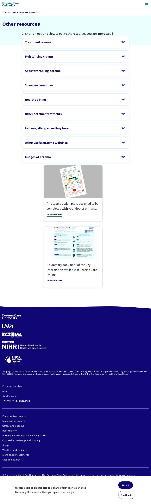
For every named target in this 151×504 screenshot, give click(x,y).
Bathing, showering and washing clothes (25, 435)
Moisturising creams (13, 421)
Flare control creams (14, 416)
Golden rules (9, 396)
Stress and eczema (13, 425)
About (5, 391)
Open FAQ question (75, 42)
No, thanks (127, 494)
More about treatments (15, 454)
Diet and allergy (11, 459)
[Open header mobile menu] (147, 4)
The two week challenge (16, 400)
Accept (125, 485)
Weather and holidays (14, 450)
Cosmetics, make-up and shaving (21, 440)
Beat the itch (9, 430)
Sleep (5, 445)
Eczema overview (12, 386)
